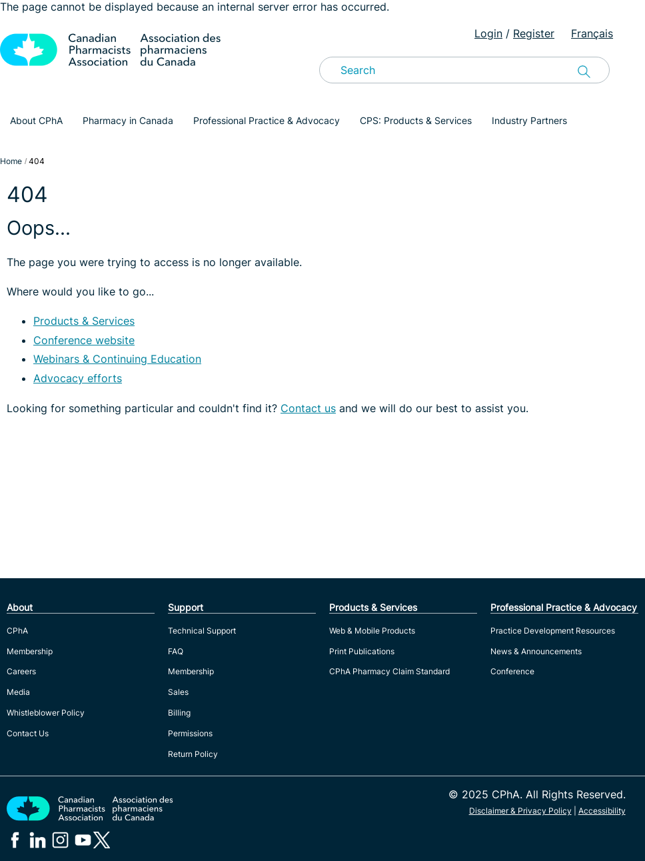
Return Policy (193, 754)
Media (18, 692)
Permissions (190, 733)
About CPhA (36, 120)
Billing (179, 713)
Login (488, 33)
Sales (178, 692)
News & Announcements (536, 651)
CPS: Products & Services (416, 120)
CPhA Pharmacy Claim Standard (389, 671)
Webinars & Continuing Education (117, 358)
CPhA (17, 631)
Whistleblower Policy (46, 713)
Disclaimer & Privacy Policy (520, 811)
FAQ (175, 651)
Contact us (308, 408)
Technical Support (202, 631)
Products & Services (84, 320)
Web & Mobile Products (372, 631)
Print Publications (361, 651)
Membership (30, 651)
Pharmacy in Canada (128, 120)
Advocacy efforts (77, 378)
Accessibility (602, 811)
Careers (21, 671)
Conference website (84, 340)
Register (533, 33)
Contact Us (28, 733)
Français (592, 33)
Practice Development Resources (552, 631)
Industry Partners (529, 120)
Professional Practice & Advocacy (266, 120)
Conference (512, 671)
